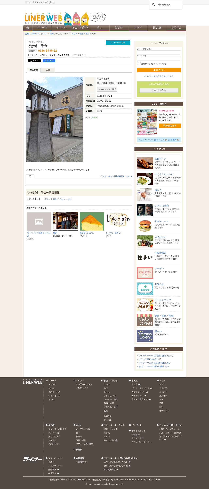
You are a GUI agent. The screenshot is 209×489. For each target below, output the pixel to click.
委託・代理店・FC (140, 399)
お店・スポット (32, 34)
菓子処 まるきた (87, 233)
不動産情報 (160, 252)
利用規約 (136, 434)
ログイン (159, 70)
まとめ (51, 399)
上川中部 (163, 388)
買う (78, 433)
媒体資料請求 (110, 469)
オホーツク (164, 411)
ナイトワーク (138, 396)
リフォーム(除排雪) (84, 444)
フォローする (118, 42)
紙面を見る (169, 125)
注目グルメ (160, 158)
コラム (107, 433)
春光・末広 (84, 34)
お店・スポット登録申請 (170, 433)
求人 (134, 381)
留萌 (161, 403)
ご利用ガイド (82, 388)
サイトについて (139, 431)
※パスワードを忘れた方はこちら (159, 76)
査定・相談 (81, 440)
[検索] (165, 5)
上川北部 (163, 396)
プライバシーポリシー (142, 442)
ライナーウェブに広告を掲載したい (155, 363)
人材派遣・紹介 (139, 392)
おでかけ (52, 384)
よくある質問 (138, 438)
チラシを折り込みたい (149, 359)
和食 (51, 34)
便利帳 (79, 449)
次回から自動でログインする (152, 64)
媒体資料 (52, 473)
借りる (79, 436)
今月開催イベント (84, 384)
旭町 (94, 34)
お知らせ (159, 284)
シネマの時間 (162, 205)
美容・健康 (109, 403)
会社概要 (80, 462)
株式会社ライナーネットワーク (63, 480)
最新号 (51, 462)
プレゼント (137, 425)
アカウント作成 (159, 90)
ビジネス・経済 (111, 407)
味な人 (158, 190)
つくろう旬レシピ (164, 174)
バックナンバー (146, 140)
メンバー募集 (54, 433)
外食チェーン (162, 221)
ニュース (52, 381)
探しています (54, 436)
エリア (74, 34)
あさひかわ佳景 (111, 440)
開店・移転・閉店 (164, 315)
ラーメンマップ (163, 300)
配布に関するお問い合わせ (116, 466)
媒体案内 (52, 469)
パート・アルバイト (141, 388)
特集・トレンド (111, 429)
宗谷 (161, 407)
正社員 (135, 384)
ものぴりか (160, 237)
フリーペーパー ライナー (115, 425)
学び (106, 388)
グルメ (44, 34)
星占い (158, 331)
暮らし (107, 392)
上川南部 (163, 392)
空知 (161, 399)
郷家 (55, 233)
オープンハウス (83, 429)
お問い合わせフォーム (169, 429)
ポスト (34, 61)
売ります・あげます (57, 429)
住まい (79, 425)
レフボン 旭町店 (113, 233)
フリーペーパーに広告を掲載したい (155, 356)
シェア (49, 61)
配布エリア (159, 140)
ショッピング (54, 396)
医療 (106, 411)
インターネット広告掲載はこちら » (116, 176)
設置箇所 (172, 140)
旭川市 (162, 384)
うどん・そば (62, 34)
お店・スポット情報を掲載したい (154, 366)
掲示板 (51, 425)
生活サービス (54, 392)
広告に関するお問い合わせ (116, 462)
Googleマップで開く (107, 89)
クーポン (159, 268)
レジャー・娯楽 (111, 399)
